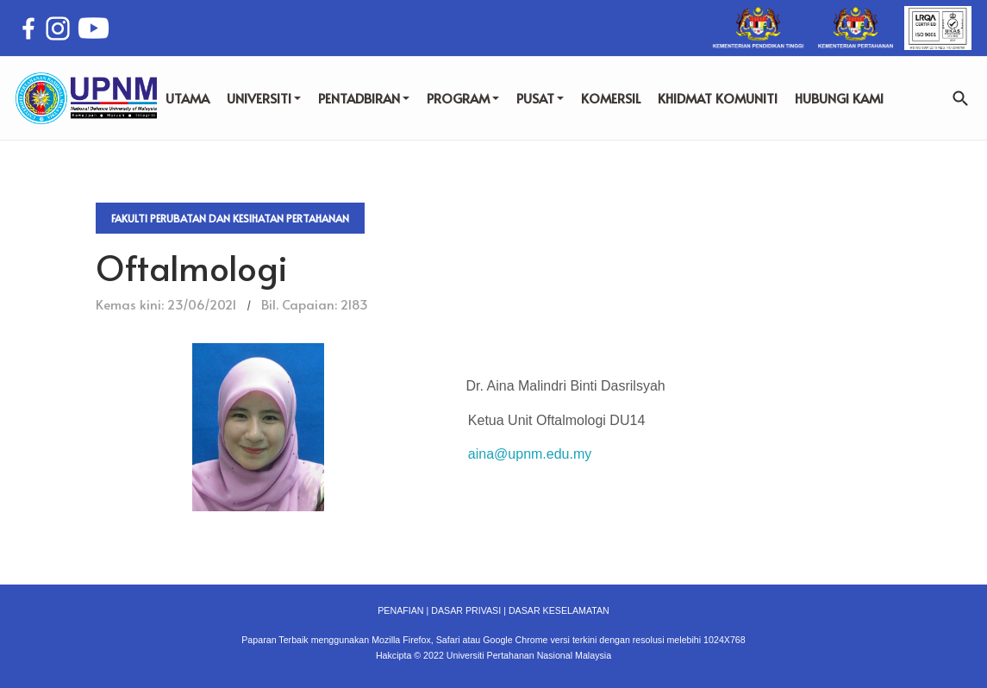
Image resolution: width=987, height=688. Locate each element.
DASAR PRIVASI (466, 610)
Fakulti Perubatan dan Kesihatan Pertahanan (230, 218)
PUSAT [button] (540, 98)
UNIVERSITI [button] (264, 98)
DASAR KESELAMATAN (559, 610)
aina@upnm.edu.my (529, 454)
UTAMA (187, 98)
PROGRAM (463, 98)
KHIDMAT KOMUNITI (718, 98)
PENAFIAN (400, 610)
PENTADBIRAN (363, 98)
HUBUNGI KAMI (839, 98)
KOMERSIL (610, 98)
